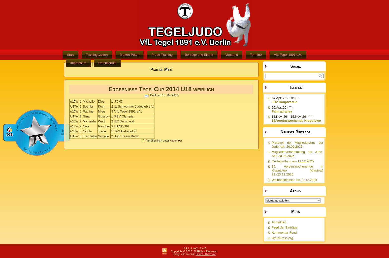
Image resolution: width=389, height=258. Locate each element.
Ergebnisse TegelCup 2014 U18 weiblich (161, 89)
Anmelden (279, 222)
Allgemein (176, 140)
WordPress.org (282, 238)
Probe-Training (162, 55)
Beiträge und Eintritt (199, 55)
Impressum (78, 63)
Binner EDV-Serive (206, 254)
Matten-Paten (129, 55)
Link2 (194, 248)
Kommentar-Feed (284, 232)
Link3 (203, 248)
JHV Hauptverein (284, 102)
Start (70, 55)
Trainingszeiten (97, 55)
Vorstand (231, 55)
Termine (255, 55)
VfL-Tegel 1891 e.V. (288, 55)
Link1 (186, 248)
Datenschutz (107, 63)
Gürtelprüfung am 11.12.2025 (293, 161)
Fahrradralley (282, 111)
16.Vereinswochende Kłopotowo (296, 120)
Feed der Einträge (284, 227)
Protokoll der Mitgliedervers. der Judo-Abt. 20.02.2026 (297, 144)
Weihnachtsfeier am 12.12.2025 (294, 180)
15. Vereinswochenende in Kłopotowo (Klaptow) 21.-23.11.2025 (297, 170)
